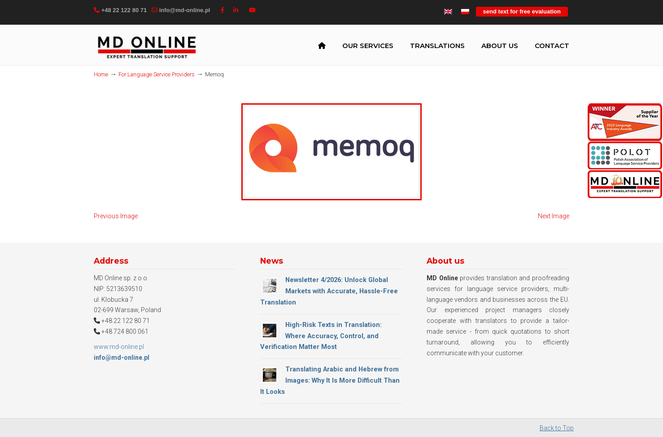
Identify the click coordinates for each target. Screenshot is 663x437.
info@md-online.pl (184, 10)
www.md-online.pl (119, 346)
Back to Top (557, 428)
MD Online (147, 46)
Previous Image (116, 216)
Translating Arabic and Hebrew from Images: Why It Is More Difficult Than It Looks (330, 380)
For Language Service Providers (156, 74)
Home (101, 74)
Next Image (553, 216)
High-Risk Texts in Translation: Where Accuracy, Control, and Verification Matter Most (321, 336)
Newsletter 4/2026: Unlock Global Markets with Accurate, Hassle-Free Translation (329, 291)
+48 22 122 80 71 (124, 10)
